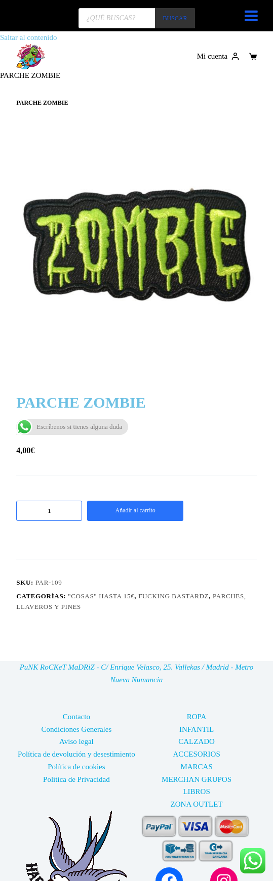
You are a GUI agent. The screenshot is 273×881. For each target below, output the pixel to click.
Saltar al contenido (28, 37)
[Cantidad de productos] (49, 511)
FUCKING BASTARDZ (173, 596)
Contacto (76, 717)
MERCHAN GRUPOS (196, 779)
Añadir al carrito (135, 510)
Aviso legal (76, 741)
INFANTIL (196, 729)
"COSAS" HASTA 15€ (101, 596)
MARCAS (196, 767)
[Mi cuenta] (218, 56)
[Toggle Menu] (251, 15)
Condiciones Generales (77, 729)
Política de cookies (76, 767)
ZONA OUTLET (197, 804)
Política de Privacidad (76, 779)
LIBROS (196, 791)
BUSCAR (175, 18)
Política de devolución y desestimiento (76, 754)
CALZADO (196, 741)
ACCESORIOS (196, 754)
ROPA (197, 717)
